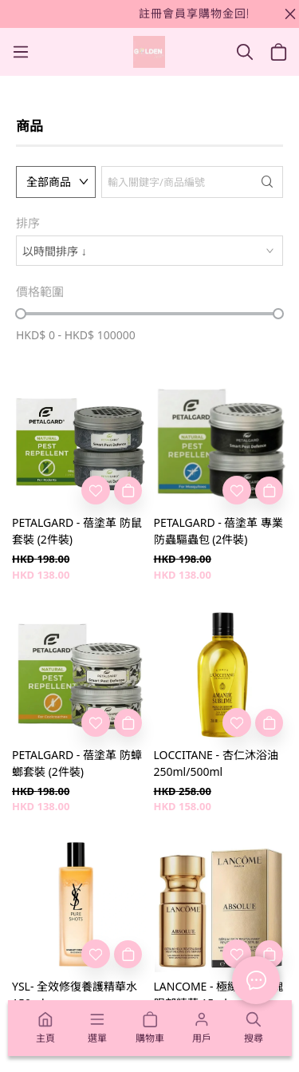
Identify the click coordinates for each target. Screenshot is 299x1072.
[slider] (20, 313)
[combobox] (149, 250)
